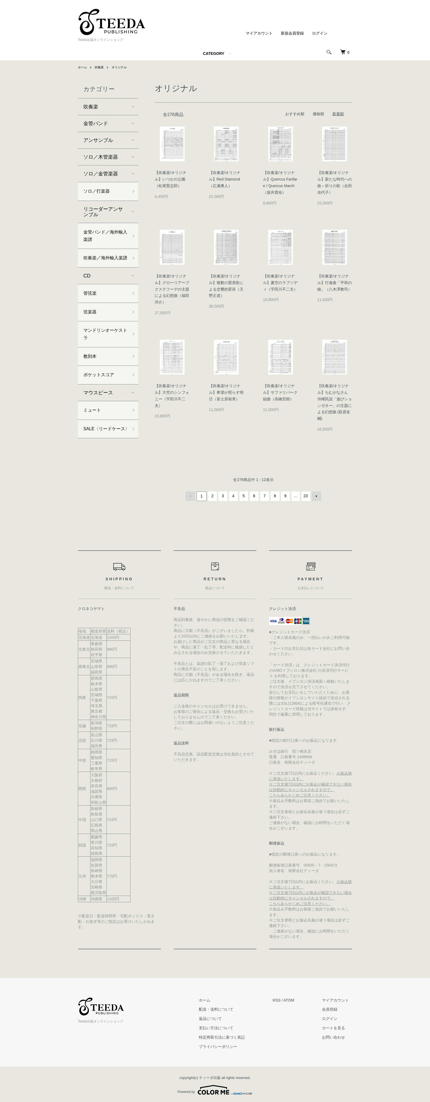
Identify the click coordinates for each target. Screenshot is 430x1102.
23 (305, 496)
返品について (219, 1018)
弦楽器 (90, 326)
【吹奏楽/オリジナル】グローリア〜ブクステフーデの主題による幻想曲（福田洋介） (172, 289)
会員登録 (333, 1008)
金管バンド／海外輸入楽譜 (103, 238)
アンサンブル (98, 140)
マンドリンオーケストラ (103, 350)
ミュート (93, 430)
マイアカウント (259, 33)
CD (86, 288)
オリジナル (121, 67)
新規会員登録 (292, 33)
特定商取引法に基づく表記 (231, 1036)
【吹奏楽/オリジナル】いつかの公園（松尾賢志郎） (170, 179)
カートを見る (336, 1027)
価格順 (318, 114)
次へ (315, 495)
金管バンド (95, 123)
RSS (283, 999)
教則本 (90, 374)
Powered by (214, 1089)
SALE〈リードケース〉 (104, 454)
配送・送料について (225, 1008)
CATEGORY (213, 53)
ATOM (295, 999)
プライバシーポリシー (227, 1046)
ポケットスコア (100, 393)
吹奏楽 (100, 67)
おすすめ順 (294, 114)
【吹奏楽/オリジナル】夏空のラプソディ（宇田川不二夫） (280, 282)
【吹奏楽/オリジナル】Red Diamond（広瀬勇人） (225, 179)
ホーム (83, 67)
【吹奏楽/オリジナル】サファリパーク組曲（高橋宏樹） (280, 392)
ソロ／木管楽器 (100, 157)
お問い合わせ (336, 1036)
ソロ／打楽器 (98, 192)
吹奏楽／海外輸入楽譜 (103, 266)
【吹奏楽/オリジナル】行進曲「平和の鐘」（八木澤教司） (334, 282)
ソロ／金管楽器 (100, 173)
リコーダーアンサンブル (103, 212)
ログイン (319, 33)
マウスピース (98, 412)
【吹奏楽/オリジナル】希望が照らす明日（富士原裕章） (226, 392)
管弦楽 (90, 306)
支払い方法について (225, 1027)
